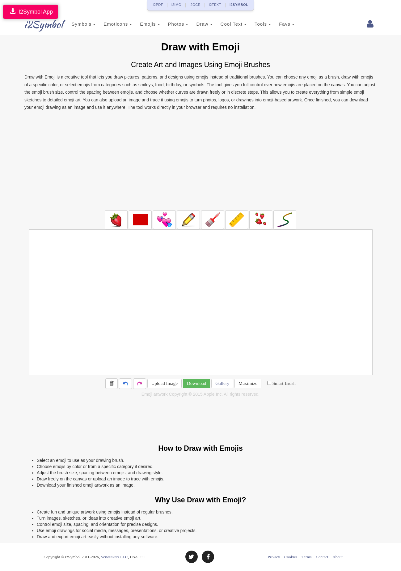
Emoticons (109, 24)
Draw (195, 24)
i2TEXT (215, 4)
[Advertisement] (200, 160)
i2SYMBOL (239, 4)
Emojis (141, 24)
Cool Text (224, 24)
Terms (306, 557)
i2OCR (195, 4)
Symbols (74, 24)
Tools (254, 24)
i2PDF (158, 4)
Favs (277, 24)
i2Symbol (37, 24)
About (337, 557)
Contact (322, 557)
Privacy (274, 557)
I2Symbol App (30, 11)
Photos (169, 24)
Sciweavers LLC (114, 557)
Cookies (291, 557)
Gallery (222, 383)
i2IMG (176, 4)
